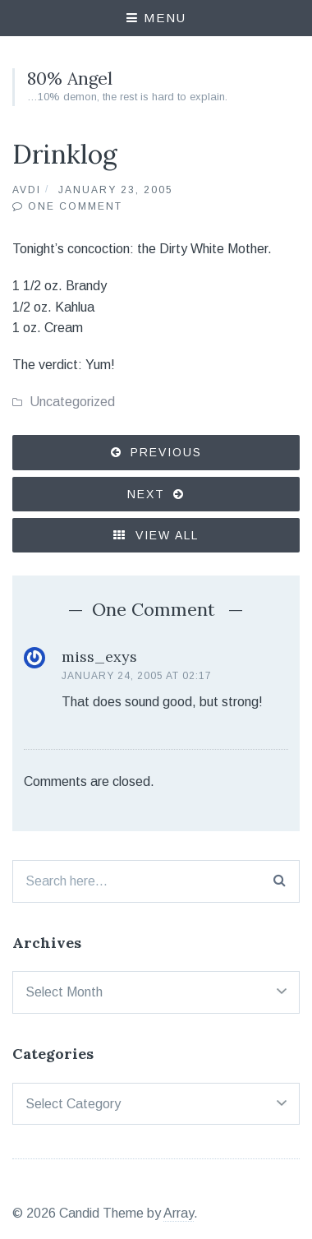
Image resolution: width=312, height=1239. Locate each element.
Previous (166, 452)
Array (178, 1213)
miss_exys (99, 656)
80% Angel (69, 78)
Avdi (26, 190)
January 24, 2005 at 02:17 (137, 676)
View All (156, 535)
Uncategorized (72, 402)
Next (146, 494)
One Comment (75, 206)
